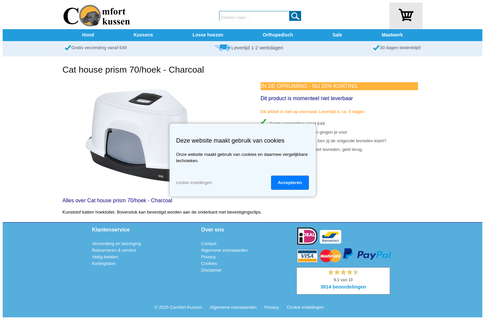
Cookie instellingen (305, 307)
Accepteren (290, 182)
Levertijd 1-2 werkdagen (257, 47)
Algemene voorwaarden (224, 250)
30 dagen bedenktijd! (400, 47)
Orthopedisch (278, 34)
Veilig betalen (105, 256)
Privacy (208, 256)
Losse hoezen (208, 34)
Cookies (209, 263)
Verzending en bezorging (116, 243)
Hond (88, 34)
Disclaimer (211, 270)
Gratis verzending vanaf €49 (99, 47)
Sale (337, 34)
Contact (208, 243)
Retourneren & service (114, 250)
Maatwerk (392, 34)
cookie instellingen (194, 182)
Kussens (143, 34)
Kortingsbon (104, 263)
